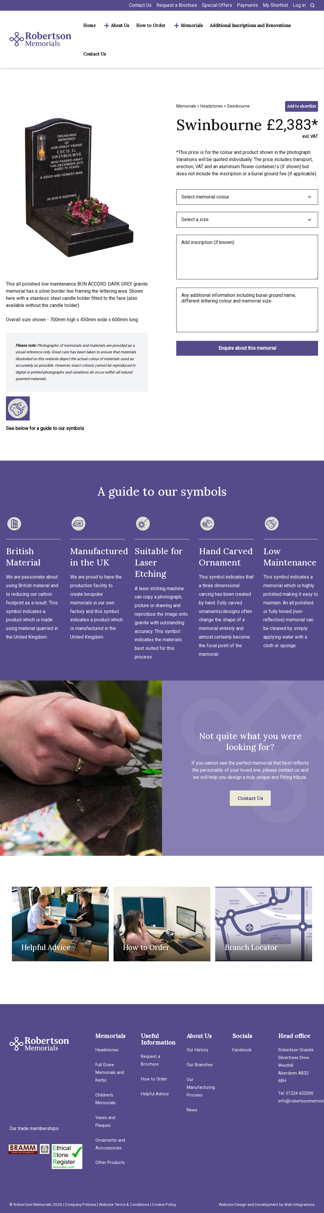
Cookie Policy (164, 1204)
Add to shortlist (301, 106)
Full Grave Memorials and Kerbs (109, 1072)
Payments (247, 5)
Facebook (241, 1050)
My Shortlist (275, 5)
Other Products (110, 1162)
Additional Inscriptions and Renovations (250, 25)
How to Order (151, 25)
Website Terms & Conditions (124, 1204)
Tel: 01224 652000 (295, 1093)
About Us (120, 25)
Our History (197, 1050)
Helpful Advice (155, 1094)
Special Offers (217, 5)
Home (89, 25)
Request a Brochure (176, 5)
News (192, 1110)
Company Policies (80, 1204)
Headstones (211, 106)
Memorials (192, 25)
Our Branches (200, 1064)
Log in (299, 5)
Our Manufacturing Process (201, 1087)
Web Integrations (299, 1204)
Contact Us (140, 5)
